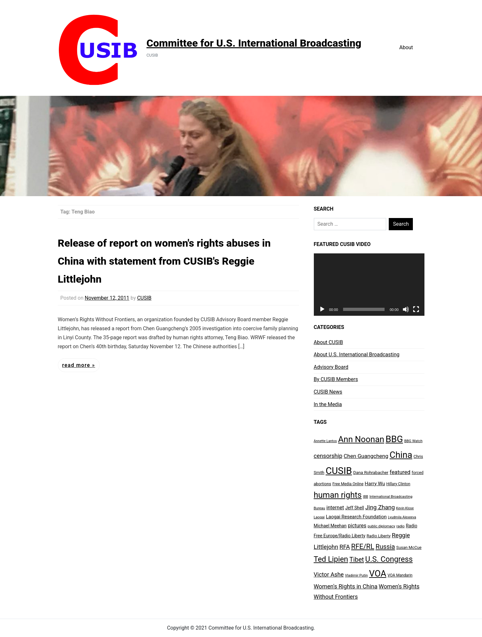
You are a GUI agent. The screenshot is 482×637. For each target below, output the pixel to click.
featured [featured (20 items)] (400, 472)
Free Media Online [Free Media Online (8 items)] (348, 484)
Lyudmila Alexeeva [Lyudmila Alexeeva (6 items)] (402, 517)
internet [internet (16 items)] (335, 508)
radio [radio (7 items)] (400, 526)
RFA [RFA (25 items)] (345, 547)
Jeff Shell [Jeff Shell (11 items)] (354, 507)
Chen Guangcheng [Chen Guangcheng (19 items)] (366, 456)
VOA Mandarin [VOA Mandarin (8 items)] (400, 575)
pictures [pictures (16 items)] (357, 526)
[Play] (322, 309)
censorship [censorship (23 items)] (328, 455)
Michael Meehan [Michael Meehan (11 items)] (330, 525)
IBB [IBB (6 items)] (365, 497)
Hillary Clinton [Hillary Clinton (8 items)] (398, 484)
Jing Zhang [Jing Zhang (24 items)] (380, 507)
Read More (77, 365)
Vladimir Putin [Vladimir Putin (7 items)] (356, 575)
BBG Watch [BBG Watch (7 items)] (413, 441)
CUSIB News (328, 392)
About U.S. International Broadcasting (357, 354)
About (406, 47)
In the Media (328, 404)
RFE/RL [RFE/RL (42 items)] (362, 546)
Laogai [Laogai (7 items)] (319, 517)
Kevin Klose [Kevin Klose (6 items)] (405, 508)
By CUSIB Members (336, 379)
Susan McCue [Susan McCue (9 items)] (409, 547)
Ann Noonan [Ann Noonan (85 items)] (361, 439)
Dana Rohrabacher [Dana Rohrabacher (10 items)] (370, 472)
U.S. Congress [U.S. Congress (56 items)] (389, 559)
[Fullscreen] (416, 309)
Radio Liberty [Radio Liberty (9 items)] (379, 535)
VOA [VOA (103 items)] (378, 574)
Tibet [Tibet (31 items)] (357, 559)
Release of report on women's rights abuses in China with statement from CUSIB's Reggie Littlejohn (164, 261)
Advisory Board (331, 367)
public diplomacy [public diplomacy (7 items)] (381, 526)
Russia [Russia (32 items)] (385, 547)
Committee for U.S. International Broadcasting (254, 43)
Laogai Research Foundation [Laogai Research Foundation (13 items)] (356, 517)
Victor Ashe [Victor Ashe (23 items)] (329, 574)
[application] (369, 284)
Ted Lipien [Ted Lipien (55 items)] (331, 559)
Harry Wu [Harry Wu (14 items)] (375, 484)
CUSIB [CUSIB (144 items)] (339, 470)
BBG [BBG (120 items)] (394, 439)
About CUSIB (328, 342)
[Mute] (406, 309)
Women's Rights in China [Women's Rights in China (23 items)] (345, 586)
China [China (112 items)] (401, 455)
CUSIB (144, 298)
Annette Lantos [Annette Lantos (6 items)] (325, 441)
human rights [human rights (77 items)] (338, 495)
